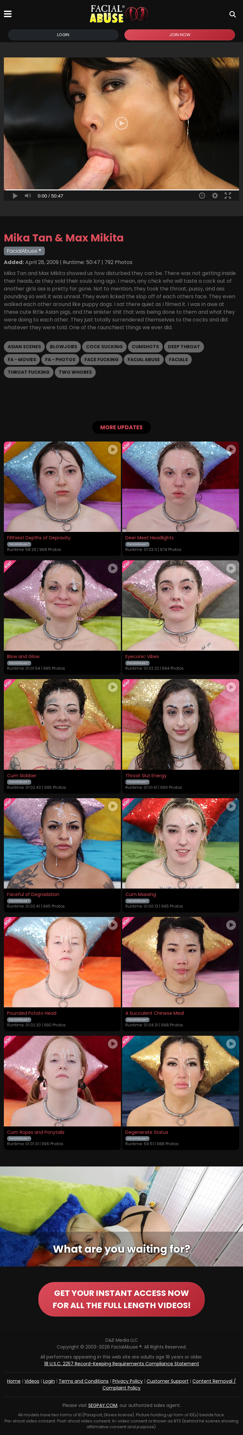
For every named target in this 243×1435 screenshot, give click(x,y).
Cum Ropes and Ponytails (35, 1132)
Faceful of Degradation (33, 895)
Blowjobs (63, 346)
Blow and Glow (23, 657)
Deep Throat (184, 346)
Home (14, 1381)
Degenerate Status (146, 1132)
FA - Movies (22, 359)
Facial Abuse (144, 359)
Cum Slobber (21, 776)
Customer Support (168, 1381)
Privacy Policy (127, 1381)
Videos (31, 1381)
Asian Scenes (24, 346)
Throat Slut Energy (146, 776)
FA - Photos (60, 359)
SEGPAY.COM (102, 1405)
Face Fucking (101, 359)
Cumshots (145, 346)
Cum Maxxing (140, 895)
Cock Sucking (104, 346)
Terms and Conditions (84, 1381)
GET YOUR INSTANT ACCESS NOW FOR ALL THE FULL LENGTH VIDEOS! (122, 1299)
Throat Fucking (29, 372)
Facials (178, 359)
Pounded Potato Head (31, 1013)
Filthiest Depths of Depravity (39, 538)
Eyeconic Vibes (142, 657)
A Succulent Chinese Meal (154, 1013)
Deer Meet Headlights (149, 538)
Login (63, 35)
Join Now (179, 35)
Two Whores (75, 372)
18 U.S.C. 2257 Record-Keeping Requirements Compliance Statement (121, 1363)
